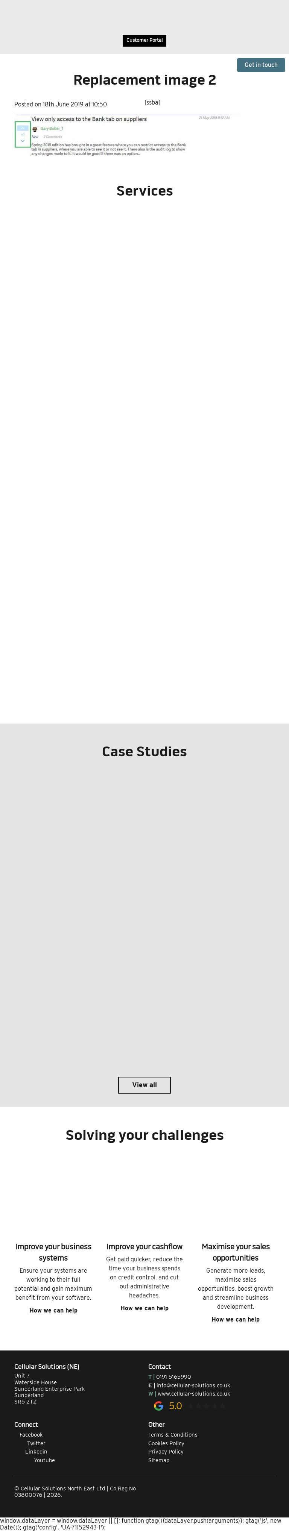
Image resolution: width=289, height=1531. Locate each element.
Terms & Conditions (173, 1434)
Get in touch (261, 64)
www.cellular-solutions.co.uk (194, 1393)
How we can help (53, 1310)
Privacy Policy (166, 1451)
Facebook (28, 1434)
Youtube (34, 1460)
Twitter (30, 1443)
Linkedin (30, 1451)
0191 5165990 (173, 1376)
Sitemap (158, 1460)
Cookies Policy (166, 1443)
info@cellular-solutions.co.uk (193, 1385)
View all (144, 1085)
